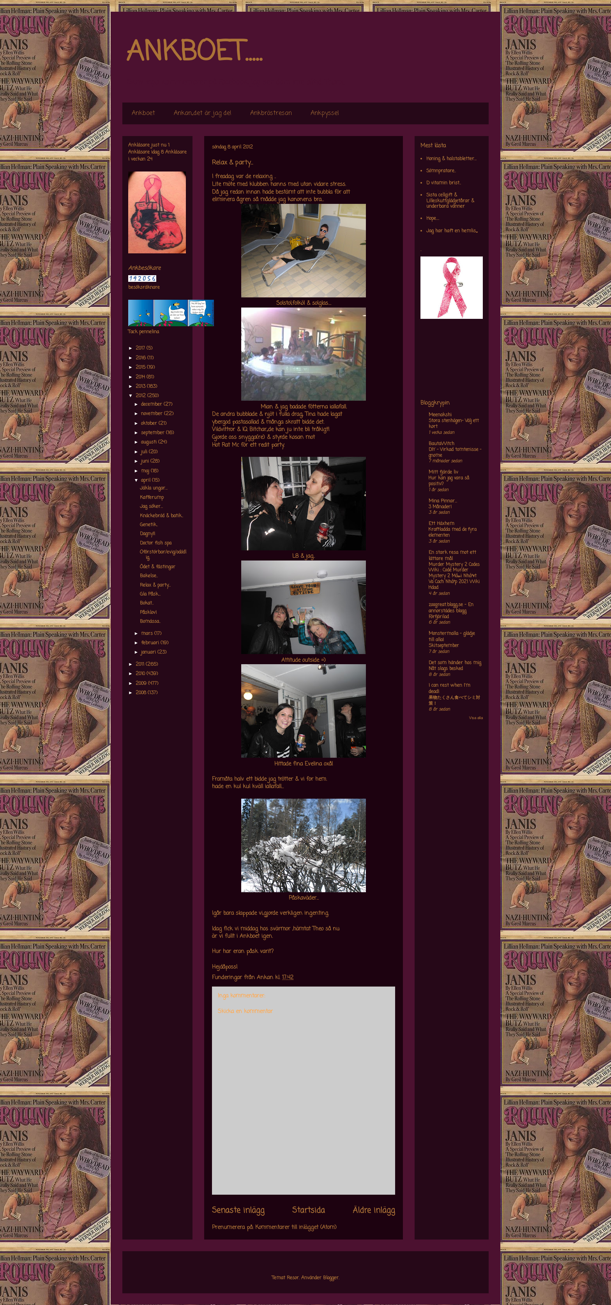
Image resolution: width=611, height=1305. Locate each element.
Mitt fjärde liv (443, 472)
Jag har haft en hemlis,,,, (451, 231)
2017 (141, 348)
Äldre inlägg (374, 1211)
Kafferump (152, 497)
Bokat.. (147, 603)
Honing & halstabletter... (451, 159)
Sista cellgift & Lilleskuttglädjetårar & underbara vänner (450, 201)
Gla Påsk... (150, 594)
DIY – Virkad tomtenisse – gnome (455, 452)
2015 (141, 367)
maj (146, 471)
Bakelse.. (149, 576)
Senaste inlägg (238, 1211)
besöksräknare (144, 287)
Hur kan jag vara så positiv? (449, 481)
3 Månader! (440, 507)
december (152, 404)
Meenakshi (440, 415)
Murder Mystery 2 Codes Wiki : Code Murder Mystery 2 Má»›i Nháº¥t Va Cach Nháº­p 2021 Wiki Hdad (454, 576)
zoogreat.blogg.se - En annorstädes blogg (451, 608)
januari (149, 652)
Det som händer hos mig (455, 663)
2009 (142, 683)
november (152, 413)
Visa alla (476, 718)
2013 (141, 386)
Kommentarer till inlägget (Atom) (296, 1228)
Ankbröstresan (271, 113)
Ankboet (143, 113)
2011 (141, 664)
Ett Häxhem (441, 523)
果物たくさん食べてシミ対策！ (454, 700)
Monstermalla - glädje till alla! (452, 637)
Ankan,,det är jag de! (202, 113)
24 (149, 159)
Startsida (308, 1211)
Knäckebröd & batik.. (161, 516)
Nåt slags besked (446, 668)
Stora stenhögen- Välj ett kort (454, 423)
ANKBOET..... (194, 52)
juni (145, 461)
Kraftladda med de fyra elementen (453, 532)
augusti (149, 442)
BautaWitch (441, 443)
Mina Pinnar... (443, 501)
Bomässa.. (150, 621)
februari (151, 643)
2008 (142, 693)
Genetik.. (149, 525)
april (146, 480)
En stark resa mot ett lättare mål (452, 555)
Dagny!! (147, 534)
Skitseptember (444, 645)
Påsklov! (148, 612)
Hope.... (432, 218)
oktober (150, 423)
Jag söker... (151, 506)
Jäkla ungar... (154, 488)
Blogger (331, 1278)
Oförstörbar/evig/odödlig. (163, 555)
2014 (141, 377)
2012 (141, 396)
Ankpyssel (325, 113)
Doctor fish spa (155, 543)
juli (145, 452)
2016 (141, 358)
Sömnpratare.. (441, 171)
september (153, 433)
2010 (141, 673)
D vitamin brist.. (443, 183)
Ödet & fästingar (157, 567)
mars (147, 633)
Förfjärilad (439, 617)
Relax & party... (155, 585)
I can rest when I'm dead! (449, 688)
